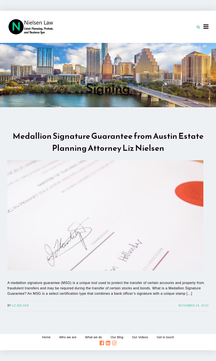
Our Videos (140, 337)
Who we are (67, 337)
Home (46, 337)
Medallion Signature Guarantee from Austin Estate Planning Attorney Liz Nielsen (108, 142)
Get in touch (165, 337)
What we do (93, 337)
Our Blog (117, 337)
